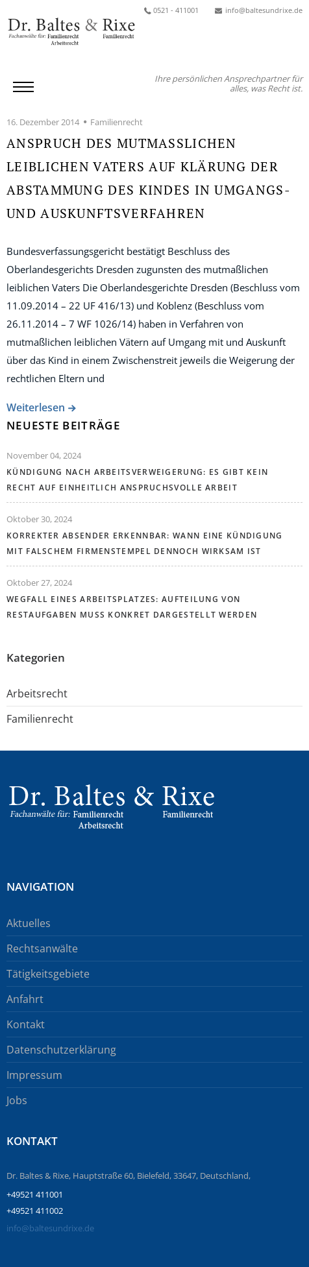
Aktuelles (28, 923)
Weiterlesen (35, 408)
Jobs (16, 1100)
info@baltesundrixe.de (50, 1228)
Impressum (34, 1075)
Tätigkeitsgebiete (48, 974)
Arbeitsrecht (37, 693)
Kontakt (25, 1024)
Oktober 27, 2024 (39, 582)
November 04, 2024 (43, 455)
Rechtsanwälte (42, 948)
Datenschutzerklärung (61, 1050)
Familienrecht (116, 122)
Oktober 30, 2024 (39, 519)
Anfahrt (24, 999)
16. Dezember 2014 (42, 122)
